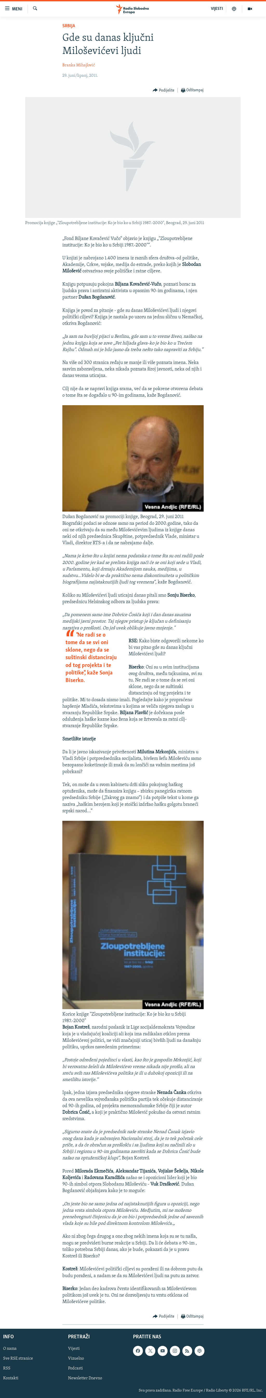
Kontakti (10, 1378)
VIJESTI (217, 9)
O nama (10, 1349)
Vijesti (74, 1349)
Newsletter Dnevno (85, 1378)
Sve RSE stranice (18, 1358)
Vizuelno (76, 1358)
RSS (6, 1368)
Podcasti (75, 1368)
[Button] (163, 90)
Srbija (68, 26)
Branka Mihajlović (78, 65)
